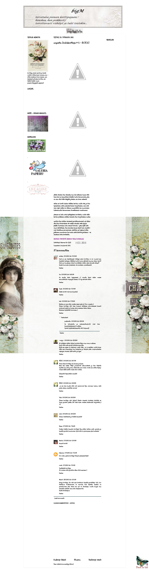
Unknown (61, 453)
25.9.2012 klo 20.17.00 (69, 361)
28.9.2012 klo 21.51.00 (70, 480)
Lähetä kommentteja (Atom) (65, 564)
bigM (24, 8)
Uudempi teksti (60, 559)
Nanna (60, 426)
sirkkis (61, 256)
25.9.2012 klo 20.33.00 (68, 397)
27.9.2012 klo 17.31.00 (69, 465)
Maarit (61, 480)
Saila (60, 397)
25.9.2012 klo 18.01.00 (77, 321)
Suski (60, 289)
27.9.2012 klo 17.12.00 (71, 453)
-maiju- (61, 340)
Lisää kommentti (59, 498)
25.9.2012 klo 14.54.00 (70, 256)
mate (60, 465)
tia (60, 275)
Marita (61, 441)
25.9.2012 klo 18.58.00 (70, 340)
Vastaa (61, 268)
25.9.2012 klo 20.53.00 (69, 414)
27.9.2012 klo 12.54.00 (70, 441)
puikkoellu (68, 321)
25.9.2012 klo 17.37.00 (69, 289)
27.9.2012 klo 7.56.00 (69, 426)
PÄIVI (61, 361)
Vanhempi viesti (95, 559)
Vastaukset (64, 317)
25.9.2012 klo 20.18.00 (69, 383)
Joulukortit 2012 (65, 246)
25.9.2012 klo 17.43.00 (68, 301)
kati (60, 301)
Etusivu (77, 559)
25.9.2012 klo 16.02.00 (67, 275)
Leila (60, 414)
